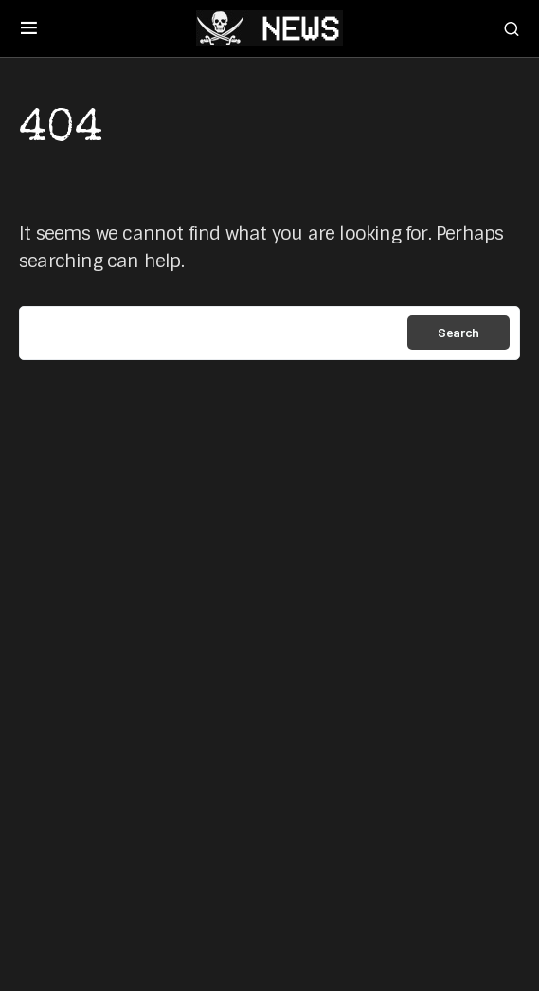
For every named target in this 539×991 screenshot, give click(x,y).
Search (458, 332)
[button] (29, 28)
